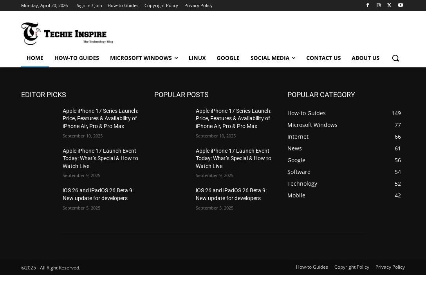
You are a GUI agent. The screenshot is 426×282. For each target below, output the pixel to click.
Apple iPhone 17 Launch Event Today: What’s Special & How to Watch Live (100, 158)
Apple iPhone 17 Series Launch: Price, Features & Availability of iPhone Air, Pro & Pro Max (100, 118)
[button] (395, 58)
